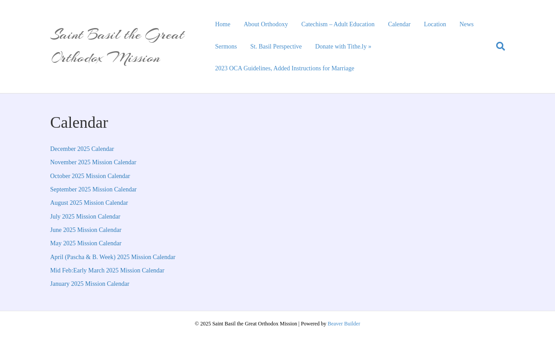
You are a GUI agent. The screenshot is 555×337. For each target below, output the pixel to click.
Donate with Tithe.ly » (343, 46)
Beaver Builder (344, 324)
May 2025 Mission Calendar (86, 243)
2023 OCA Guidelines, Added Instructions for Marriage (284, 68)
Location (435, 24)
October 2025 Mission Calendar (90, 176)
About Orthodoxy (266, 24)
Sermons (226, 46)
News (467, 24)
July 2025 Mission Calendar (85, 216)
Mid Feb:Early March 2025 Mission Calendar (107, 270)
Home (222, 24)
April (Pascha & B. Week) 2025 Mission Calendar (113, 257)
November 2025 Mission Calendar (93, 162)
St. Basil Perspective (276, 46)
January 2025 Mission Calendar (90, 283)
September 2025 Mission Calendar (93, 189)
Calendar (399, 24)
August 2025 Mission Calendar (89, 202)
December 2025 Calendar (82, 149)
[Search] (497, 46)
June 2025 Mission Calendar (86, 230)
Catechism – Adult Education (337, 24)
